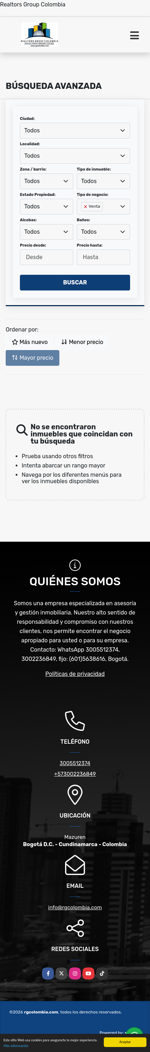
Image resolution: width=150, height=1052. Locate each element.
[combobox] (75, 130)
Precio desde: (33, 245)
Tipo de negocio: (92, 194)
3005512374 (75, 763)
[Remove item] (86, 206)
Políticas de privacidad (75, 674)
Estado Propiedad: (37, 194)
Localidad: (30, 144)
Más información (16, 1046)
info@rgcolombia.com (75, 907)
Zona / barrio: (33, 169)
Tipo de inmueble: (94, 169)
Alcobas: (28, 220)
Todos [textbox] (32, 130)
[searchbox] (83, 218)
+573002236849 (75, 774)
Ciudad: (27, 118)
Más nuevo (30, 342)
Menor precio (82, 342)
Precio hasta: (89, 245)
